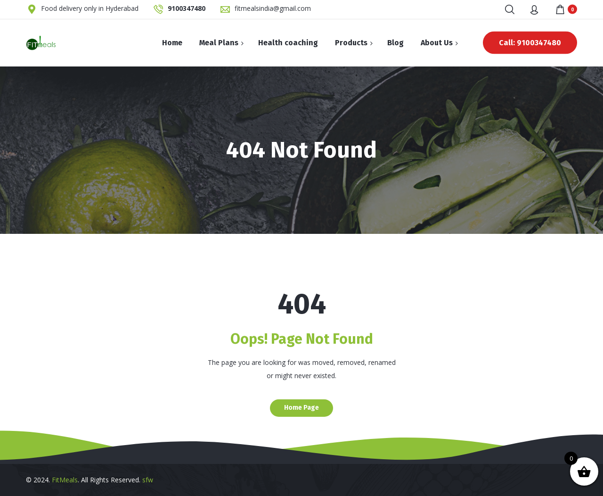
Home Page (301, 408)
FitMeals (65, 479)
